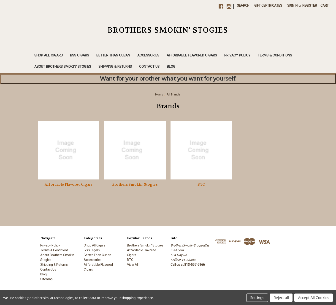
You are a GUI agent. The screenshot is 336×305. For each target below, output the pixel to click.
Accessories (148, 55)
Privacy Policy (237, 55)
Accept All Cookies (313, 297)
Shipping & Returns (115, 66)
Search (243, 5)
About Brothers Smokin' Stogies (62, 66)
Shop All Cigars (48, 55)
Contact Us (149, 66)
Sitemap (46, 279)
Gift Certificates (268, 5)
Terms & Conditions (275, 55)
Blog (171, 66)
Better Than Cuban (113, 55)
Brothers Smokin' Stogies (135, 184)
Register (309, 5)
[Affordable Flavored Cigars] (69, 150)
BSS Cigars (79, 55)
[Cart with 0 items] (324, 5)
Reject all (281, 297)
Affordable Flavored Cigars (192, 55)
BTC (201, 184)
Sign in (292, 5)
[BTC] (201, 150)
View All (132, 264)
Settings (257, 297)
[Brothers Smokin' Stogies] (135, 150)
